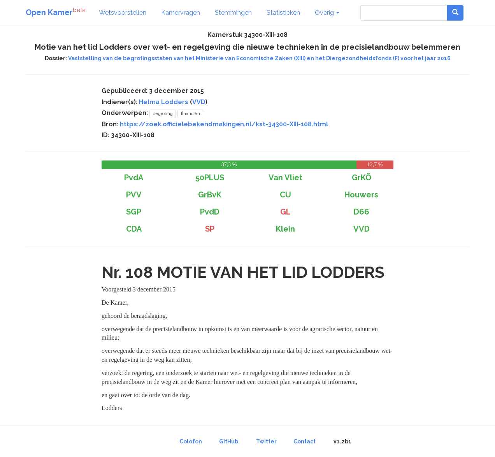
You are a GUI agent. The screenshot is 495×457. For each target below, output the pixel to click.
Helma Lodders (163, 102)
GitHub (228, 441)
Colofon (190, 441)
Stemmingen (233, 12)
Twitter (266, 441)
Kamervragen (180, 12)
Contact (304, 441)
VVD (198, 102)
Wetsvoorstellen (122, 12)
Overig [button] (327, 12)
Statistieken (283, 12)
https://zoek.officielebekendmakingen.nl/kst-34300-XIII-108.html (224, 124)
